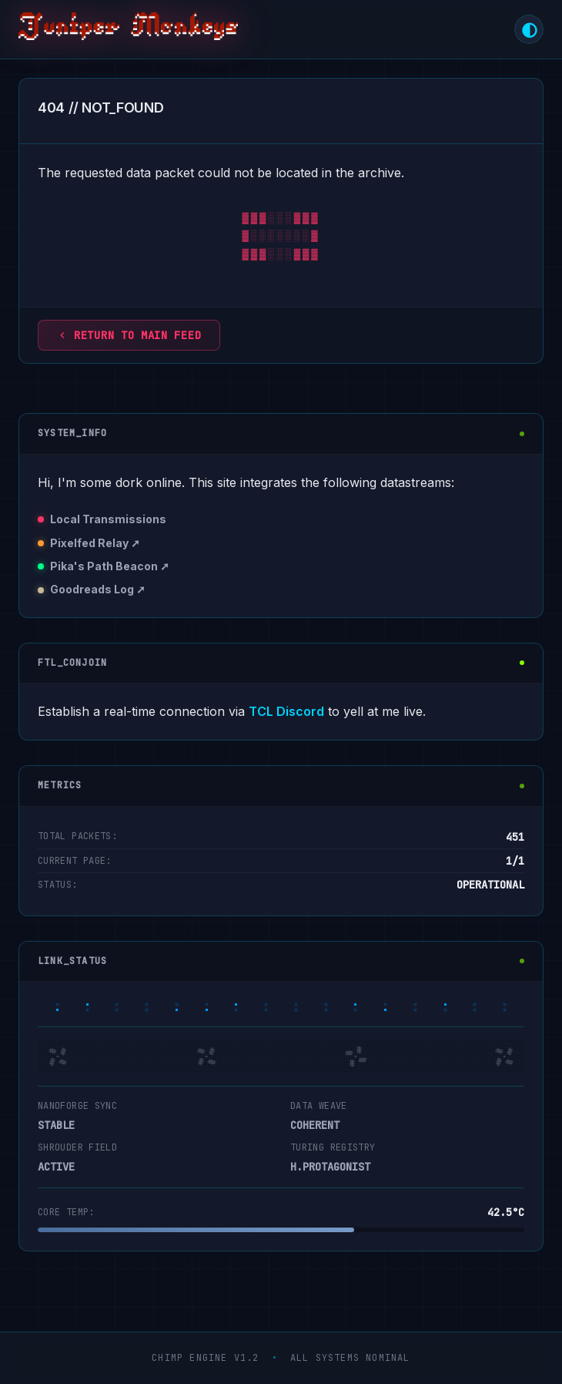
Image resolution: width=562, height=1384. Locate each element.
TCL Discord (286, 711)
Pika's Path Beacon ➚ (109, 566)
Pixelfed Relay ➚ (95, 542)
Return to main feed (129, 335)
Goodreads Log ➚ (98, 589)
